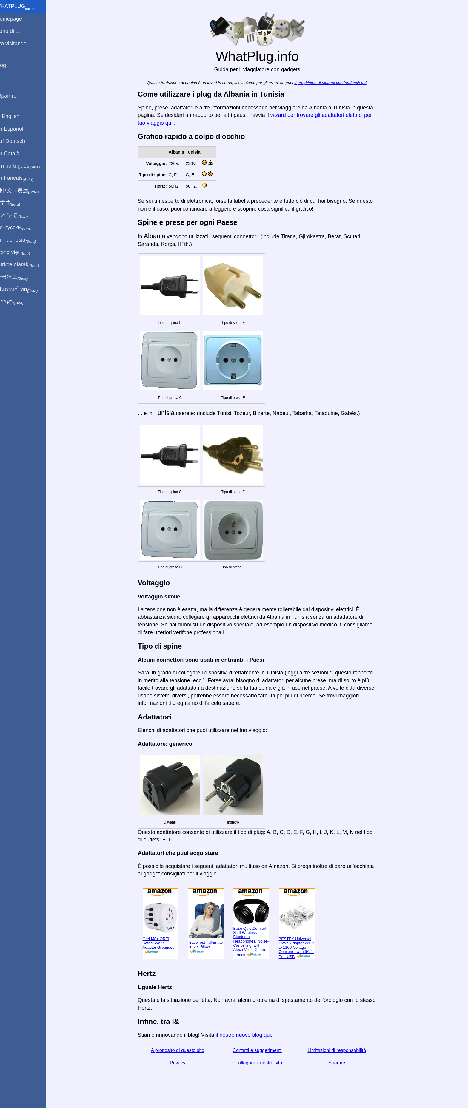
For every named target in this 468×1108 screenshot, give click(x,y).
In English (15, 116)
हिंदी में (15, 203)
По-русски (21, 228)
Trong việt (20, 252)
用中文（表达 (24, 191)
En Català (15, 154)
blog (8, 65)
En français (22, 178)
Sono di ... (15, 31)
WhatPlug (22, 6)
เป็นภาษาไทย (24, 289)
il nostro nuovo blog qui (247, 1035)
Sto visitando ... (21, 44)
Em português (25, 166)
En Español (17, 129)
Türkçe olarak (25, 264)
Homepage (16, 19)
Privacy (181, 1062)
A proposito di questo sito (181, 1050)
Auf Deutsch (18, 141)
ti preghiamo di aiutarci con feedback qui (334, 83)
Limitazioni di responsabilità (340, 1050)
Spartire (340, 1062)
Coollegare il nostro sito (261, 1062)
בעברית (17, 301)
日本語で (19, 215)
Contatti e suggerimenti (261, 1050)
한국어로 (19, 277)
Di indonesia (23, 240)
